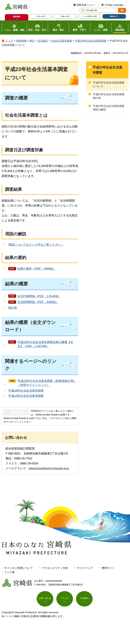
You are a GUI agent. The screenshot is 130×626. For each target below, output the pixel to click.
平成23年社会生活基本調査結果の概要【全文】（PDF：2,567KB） (45, 344)
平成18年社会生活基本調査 (26, 390)
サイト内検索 (82, 10)
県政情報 (21, 40)
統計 (32, 40)
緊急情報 (16, 17)
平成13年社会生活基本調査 (26, 395)
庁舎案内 (84, 598)
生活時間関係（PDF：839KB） (37, 302)
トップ (9, 40)
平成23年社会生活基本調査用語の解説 (108, 108)
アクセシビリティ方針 (55, 568)
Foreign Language (114, 5)
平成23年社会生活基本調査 (90, 40)
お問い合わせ (45, 598)
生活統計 (43, 40)
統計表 (12, 307)
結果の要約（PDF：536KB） (36, 268)
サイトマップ (85, 568)
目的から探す (41, 16)
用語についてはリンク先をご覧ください (36, 244)
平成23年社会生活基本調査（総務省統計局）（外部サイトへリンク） (46, 383)
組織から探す (65, 16)
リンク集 (9, 572)
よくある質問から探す (90, 16)
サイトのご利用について (18, 568)
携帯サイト (108, 568)
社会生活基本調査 (61, 40)
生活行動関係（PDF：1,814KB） (39, 296)
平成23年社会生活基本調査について (108, 84)
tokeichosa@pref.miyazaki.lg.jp (49, 468)
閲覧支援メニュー (86, 5)
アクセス (64, 598)
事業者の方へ (114, 16)
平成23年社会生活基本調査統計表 (108, 96)
